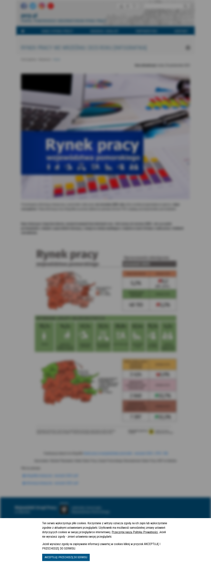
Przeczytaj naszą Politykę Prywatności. (135, 532)
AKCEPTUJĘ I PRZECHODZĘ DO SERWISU (66, 557)
